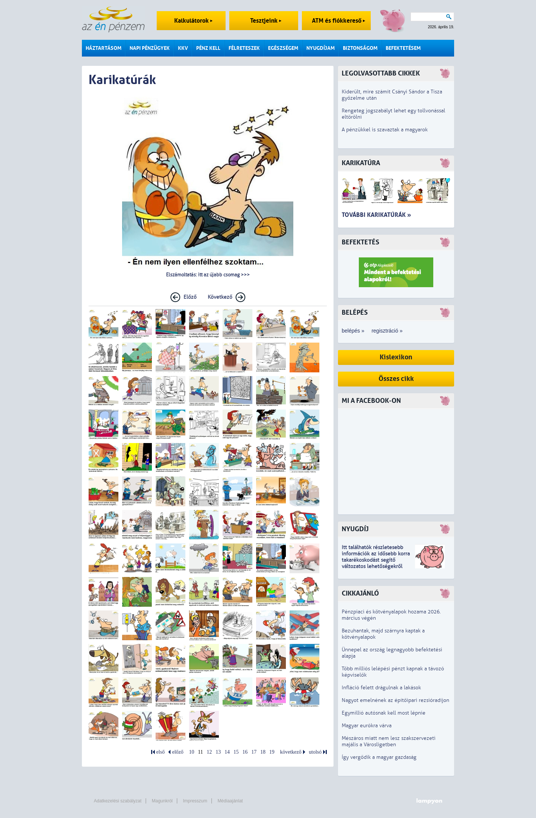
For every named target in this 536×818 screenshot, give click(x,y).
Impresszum (195, 800)
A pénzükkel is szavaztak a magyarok (385, 129)
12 (209, 752)
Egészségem (283, 48)
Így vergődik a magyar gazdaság (379, 757)
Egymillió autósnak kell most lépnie (383, 713)
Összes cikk (396, 379)
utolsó (315, 752)
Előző (190, 297)
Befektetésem (403, 48)
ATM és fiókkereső (338, 20)
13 (218, 752)
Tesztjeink (265, 20)
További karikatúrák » (376, 214)
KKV (183, 48)
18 (262, 752)
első (160, 752)
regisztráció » (386, 331)
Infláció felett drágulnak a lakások (381, 687)
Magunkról (162, 800)
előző (177, 752)
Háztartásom (103, 48)
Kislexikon (396, 357)
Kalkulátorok (193, 20)
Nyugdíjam (320, 48)
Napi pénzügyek (150, 48)
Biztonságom (360, 48)
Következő (220, 297)
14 (227, 752)
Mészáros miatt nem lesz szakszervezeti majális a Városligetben (389, 741)
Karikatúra (361, 163)
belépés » (353, 331)
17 (253, 752)
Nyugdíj (355, 529)
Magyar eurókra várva (367, 725)
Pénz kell (208, 48)
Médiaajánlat (230, 800)
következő (291, 752)
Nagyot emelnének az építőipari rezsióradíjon (395, 700)
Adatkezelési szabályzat (117, 800)
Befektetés (360, 242)
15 (236, 752)
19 (271, 752)
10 (191, 752)
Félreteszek (244, 48)
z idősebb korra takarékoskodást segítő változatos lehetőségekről (376, 560)
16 (245, 752)
